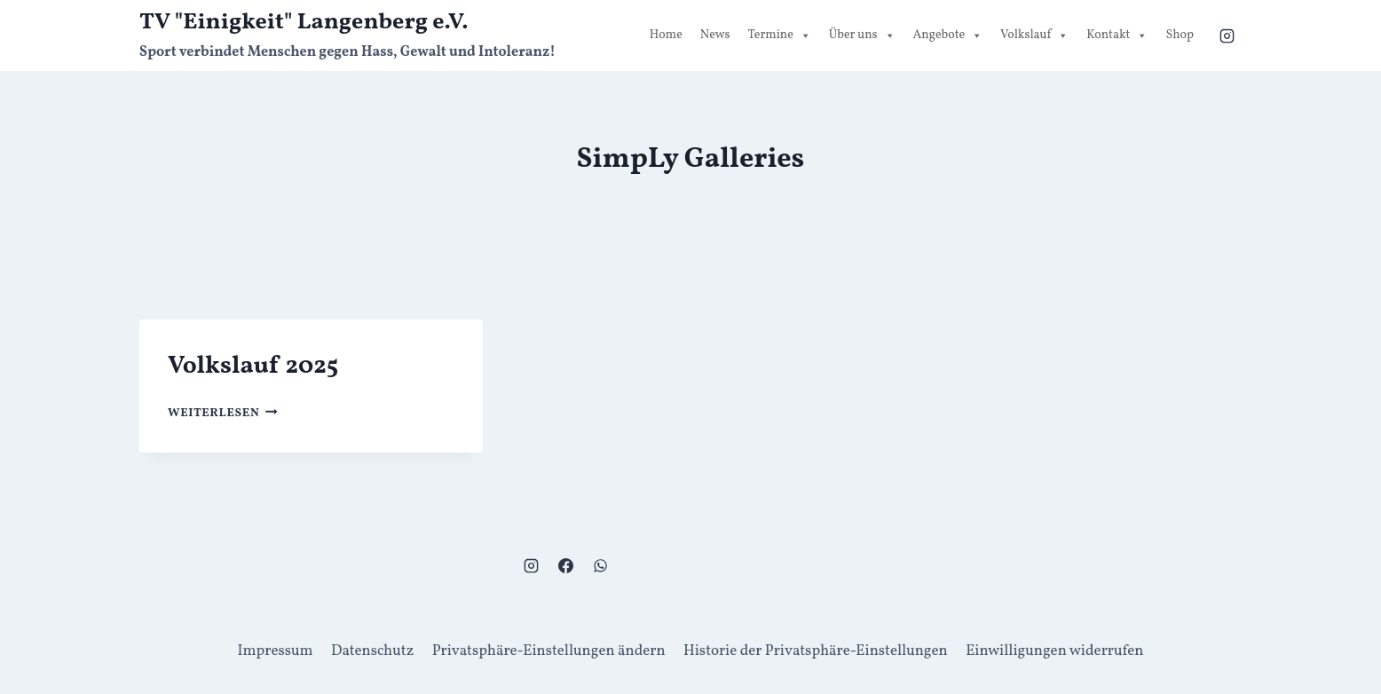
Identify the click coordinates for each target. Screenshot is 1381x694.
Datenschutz (372, 651)
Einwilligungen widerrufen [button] (1054, 651)
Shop (1179, 35)
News (715, 35)
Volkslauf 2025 (253, 366)
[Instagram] (1226, 35)
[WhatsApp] (600, 566)
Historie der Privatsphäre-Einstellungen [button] (815, 651)
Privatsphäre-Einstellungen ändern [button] (549, 651)
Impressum (275, 651)
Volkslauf (1034, 35)
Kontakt (1117, 35)
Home (666, 35)
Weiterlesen (223, 413)
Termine (779, 35)
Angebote (948, 35)
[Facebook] (565, 566)
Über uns (862, 35)
